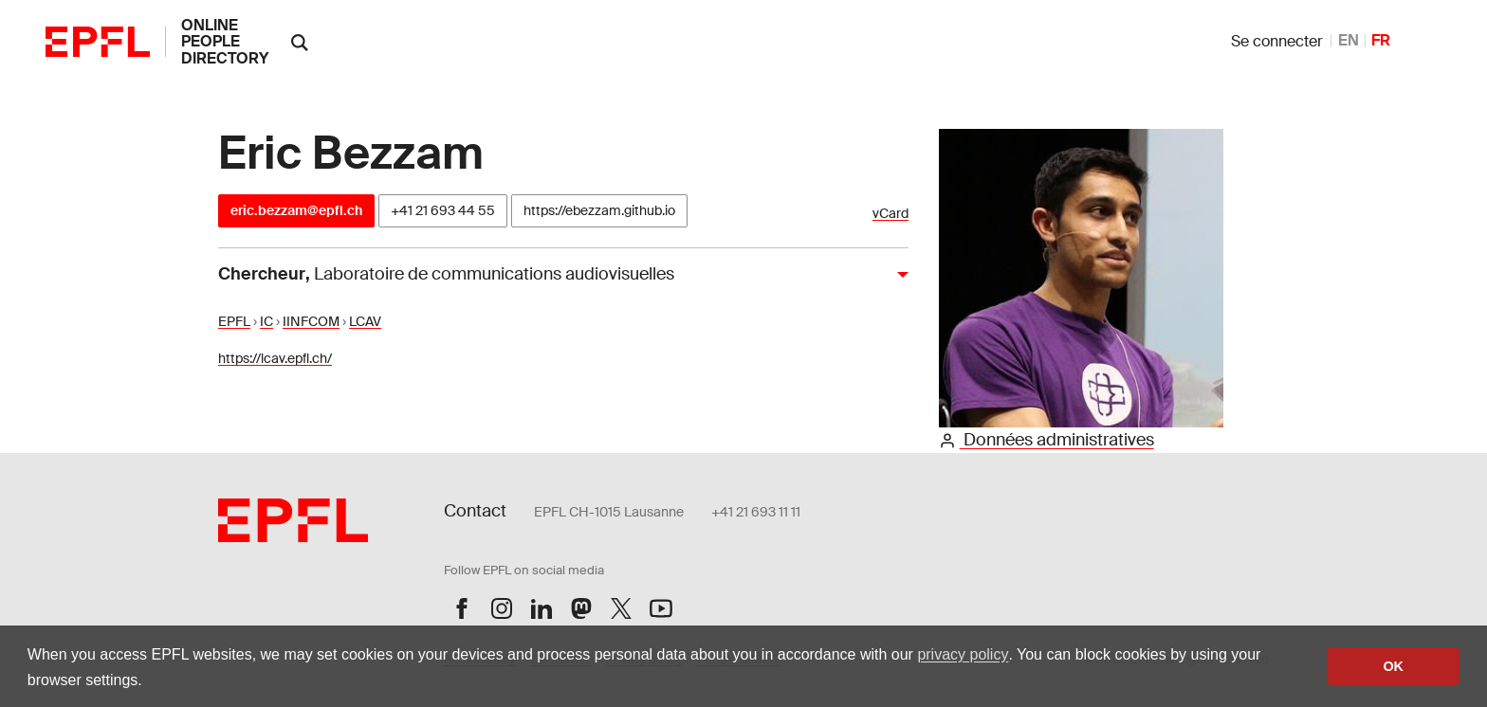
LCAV (365, 321)
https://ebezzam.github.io (599, 210)
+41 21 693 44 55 (443, 210)
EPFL (234, 321)
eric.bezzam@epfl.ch (296, 210)
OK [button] (1393, 666)
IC (266, 321)
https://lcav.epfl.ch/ (275, 358)
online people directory (224, 41)
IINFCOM (311, 321)
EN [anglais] (1348, 40)
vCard (890, 214)
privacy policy (962, 654)
